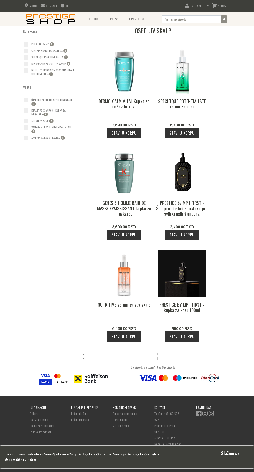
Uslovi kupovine (39, 419)
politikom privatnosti (25, 459)
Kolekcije (96, 19)
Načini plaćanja (80, 413)
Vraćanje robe (121, 425)
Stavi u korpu (124, 133)
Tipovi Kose (137, 19)
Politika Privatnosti (41, 431)
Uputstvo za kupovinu (42, 425)
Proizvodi (116, 19)
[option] (49, 44)
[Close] (230, 453)
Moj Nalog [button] (195, 5)
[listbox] (131, 367)
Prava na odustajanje (125, 413)
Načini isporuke (80, 419)
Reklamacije (120, 419)
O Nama (34, 413)
